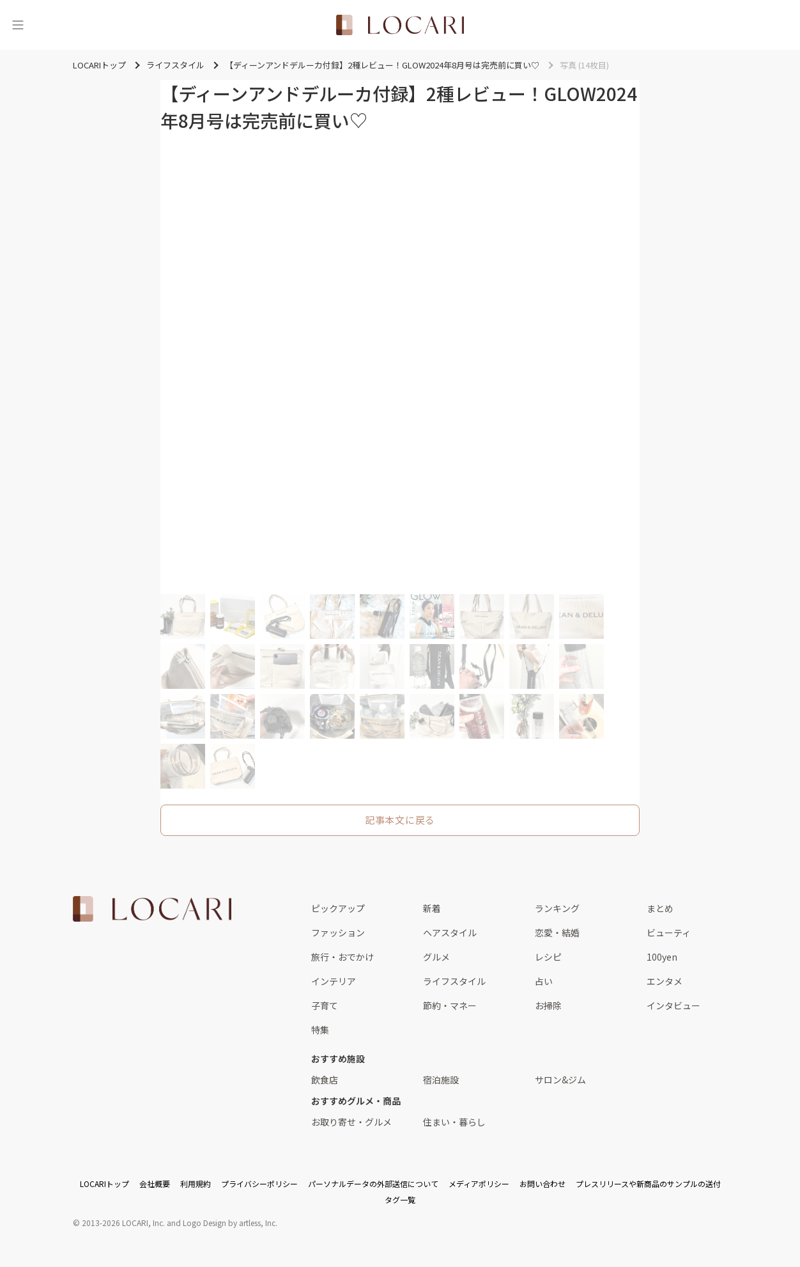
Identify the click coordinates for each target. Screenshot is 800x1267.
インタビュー (673, 1005)
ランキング (557, 908)
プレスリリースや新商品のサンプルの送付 (648, 1183)
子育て (324, 1005)
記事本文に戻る (400, 819)
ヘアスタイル (450, 932)
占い (544, 981)
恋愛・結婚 (557, 932)
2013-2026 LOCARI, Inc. (123, 1222)
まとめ (660, 908)
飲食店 (324, 1079)
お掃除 (548, 1005)
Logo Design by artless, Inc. (230, 1222)
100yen (662, 956)
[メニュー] (18, 25)
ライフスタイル (454, 981)
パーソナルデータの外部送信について (373, 1183)
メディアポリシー (479, 1183)
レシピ (548, 956)
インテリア (333, 981)
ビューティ (669, 932)
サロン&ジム (560, 1079)
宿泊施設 (441, 1079)
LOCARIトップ (104, 1183)
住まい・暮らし (454, 1121)
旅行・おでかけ (342, 956)
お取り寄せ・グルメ (351, 1121)
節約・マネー (450, 1005)
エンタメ (664, 981)
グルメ (436, 956)
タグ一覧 (400, 1199)
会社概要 (154, 1183)
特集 (320, 1029)
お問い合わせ (542, 1183)
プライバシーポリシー (259, 1183)
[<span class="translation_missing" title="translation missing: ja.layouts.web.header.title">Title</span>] (400, 25)
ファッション (338, 932)
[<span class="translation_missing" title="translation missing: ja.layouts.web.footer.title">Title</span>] (152, 909)
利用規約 (195, 1183)
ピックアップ (338, 908)
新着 (432, 908)
